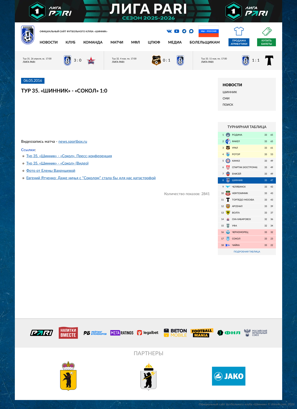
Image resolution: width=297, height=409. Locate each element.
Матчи (116, 42)
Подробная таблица (247, 252)
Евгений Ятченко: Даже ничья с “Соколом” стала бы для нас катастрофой (91, 178)
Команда (93, 42)
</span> (88, 114)
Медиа (175, 42)
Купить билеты (266, 42)
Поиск (228, 104)
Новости (49, 42)
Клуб (70, 42)
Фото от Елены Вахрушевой (50, 171)
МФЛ (135, 42)
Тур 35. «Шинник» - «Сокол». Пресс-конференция (69, 156)
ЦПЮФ (154, 42)
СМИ (226, 98)
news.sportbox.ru (72, 142)
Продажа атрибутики (239, 42)
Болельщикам (205, 42)
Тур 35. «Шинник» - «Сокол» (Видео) (57, 163)
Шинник (230, 92)
